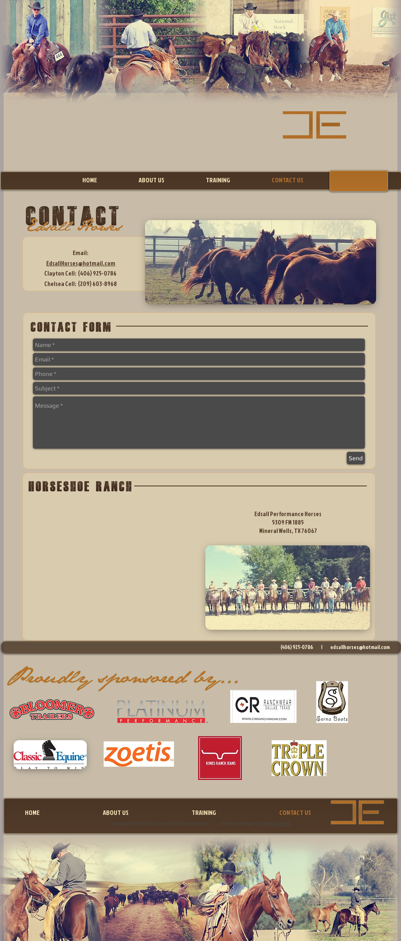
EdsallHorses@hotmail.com (80, 263)
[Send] (356, 458)
